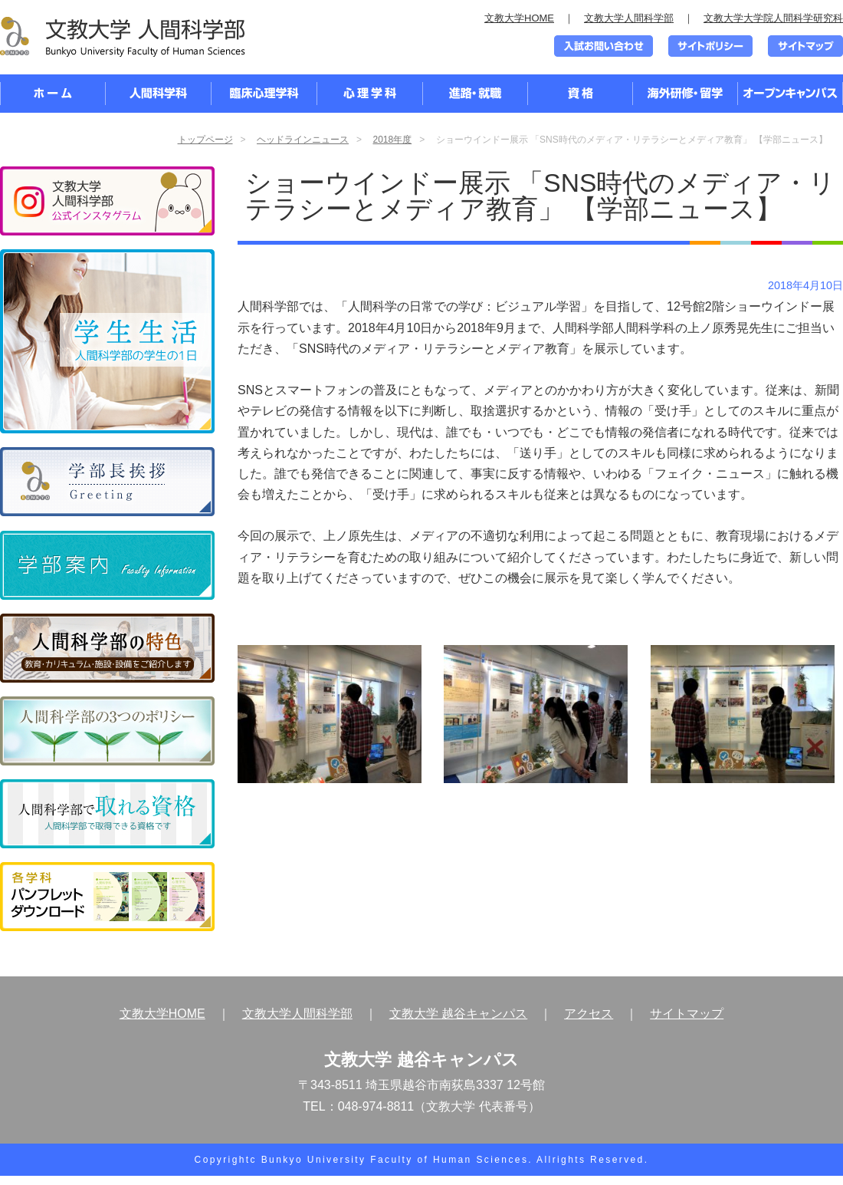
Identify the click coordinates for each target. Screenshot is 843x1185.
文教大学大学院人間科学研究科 (773, 18)
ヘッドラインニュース (303, 139)
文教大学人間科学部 (629, 18)
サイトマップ (686, 1013)
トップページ (205, 139)
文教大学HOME (519, 18)
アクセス (588, 1013)
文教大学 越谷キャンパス (458, 1013)
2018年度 (392, 139)
